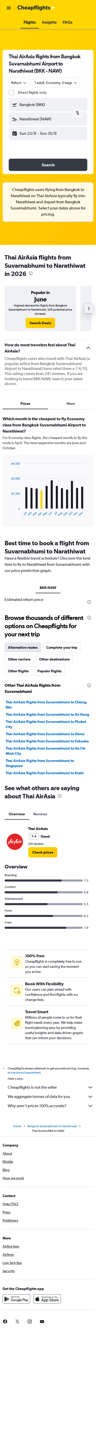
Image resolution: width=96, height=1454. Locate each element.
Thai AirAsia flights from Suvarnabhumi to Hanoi (45, 734)
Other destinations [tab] (54, 659)
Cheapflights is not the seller (50, 1087)
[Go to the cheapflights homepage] (36, 8)
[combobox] (19, 83)
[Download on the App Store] (47, 1299)
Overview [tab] (17, 814)
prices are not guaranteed (24, 1072)
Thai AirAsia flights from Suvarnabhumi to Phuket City (46, 724)
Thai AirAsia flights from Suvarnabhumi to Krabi (45, 773)
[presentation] (30, 273)
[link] (40, 323)
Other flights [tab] (18, 671)
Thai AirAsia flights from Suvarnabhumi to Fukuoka (47, 741)
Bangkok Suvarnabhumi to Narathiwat (52, 1126)
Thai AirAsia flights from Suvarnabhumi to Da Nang (47, 714)
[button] (8, 8)
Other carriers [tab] (19, 659)
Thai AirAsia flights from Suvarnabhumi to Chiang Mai (46, 704)
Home (17, 1126)
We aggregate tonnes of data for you (50, 1097)
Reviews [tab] (40, 814)
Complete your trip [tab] (61, 647)
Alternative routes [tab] (23, 647)
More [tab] (71, 403)
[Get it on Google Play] (16, 1299)
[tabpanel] (48, 473)
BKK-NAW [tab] (48, 588)
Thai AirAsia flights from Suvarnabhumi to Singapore (40, 763)
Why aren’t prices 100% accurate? (50, 1106)
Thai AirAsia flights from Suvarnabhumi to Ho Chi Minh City (46, 750)
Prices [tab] (25, 403)
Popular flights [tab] (49, 671)
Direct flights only (32, 92)
